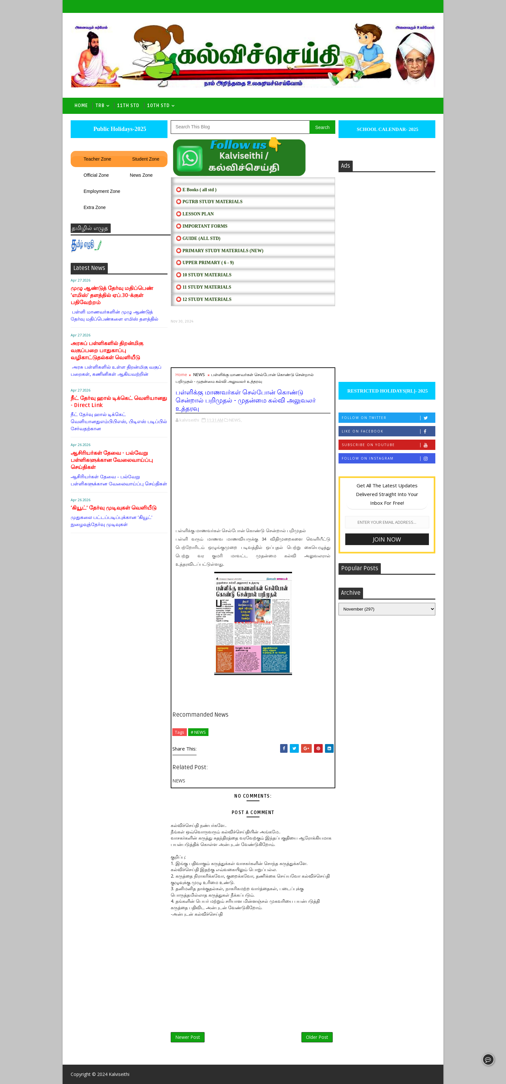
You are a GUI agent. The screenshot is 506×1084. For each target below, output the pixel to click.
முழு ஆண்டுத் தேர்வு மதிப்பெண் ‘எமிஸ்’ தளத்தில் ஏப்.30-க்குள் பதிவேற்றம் (112, 295)
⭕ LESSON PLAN (195, 214)
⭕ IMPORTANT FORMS (202, 226)
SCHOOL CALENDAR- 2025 (387, 129)
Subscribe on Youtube (388, 445)
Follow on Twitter (388, 417)
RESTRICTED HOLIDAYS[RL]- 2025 (387, 390)
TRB (100, 105)
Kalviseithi (119, 1074)
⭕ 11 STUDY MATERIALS (203, 287)
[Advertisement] (253, 345)
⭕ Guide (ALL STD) (198, 238)
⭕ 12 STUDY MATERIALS (203, 299)
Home (81, 105)
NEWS (199, 374)
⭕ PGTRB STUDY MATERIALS (209, 201)
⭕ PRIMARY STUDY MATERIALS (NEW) (219, 250)
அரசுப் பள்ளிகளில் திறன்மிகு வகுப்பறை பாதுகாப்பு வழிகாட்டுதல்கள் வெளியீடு (107, 350)
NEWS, (235, 420)
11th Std (128, 105)
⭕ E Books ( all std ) (196, 189)
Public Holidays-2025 (119, 129)
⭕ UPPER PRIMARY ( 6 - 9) (205, 262)
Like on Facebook (388, 431)
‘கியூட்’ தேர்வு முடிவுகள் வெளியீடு (114, 507)
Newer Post (187, 1037)
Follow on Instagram (388, 458)
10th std (158, 105)
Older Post (317, 1037)
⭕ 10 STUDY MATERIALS (203, 275)
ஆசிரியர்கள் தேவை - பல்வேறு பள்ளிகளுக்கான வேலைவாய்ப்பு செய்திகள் (112, 460)
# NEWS (198, 732)
